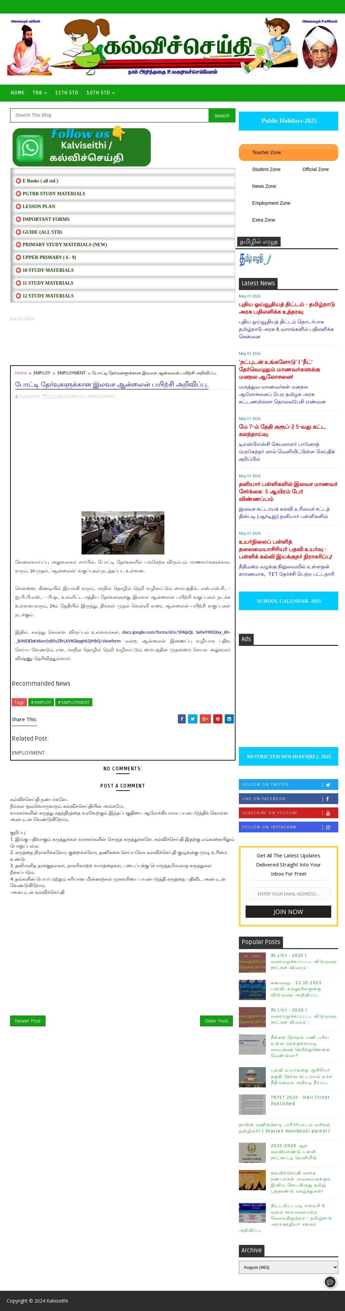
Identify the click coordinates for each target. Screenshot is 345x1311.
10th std (98, 93)
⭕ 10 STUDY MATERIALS (44, 270)
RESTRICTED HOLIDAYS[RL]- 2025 (288, 756)
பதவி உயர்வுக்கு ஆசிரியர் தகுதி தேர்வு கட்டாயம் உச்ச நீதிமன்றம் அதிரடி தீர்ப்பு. (302, 1076)
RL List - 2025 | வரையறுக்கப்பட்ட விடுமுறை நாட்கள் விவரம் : (304, 961)
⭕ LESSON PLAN (35, 206)
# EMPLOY (41, 702)
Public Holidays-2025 (288, 120)
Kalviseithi (57, 1301)
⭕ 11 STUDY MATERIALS (44, 283)
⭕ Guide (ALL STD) (38, 232)
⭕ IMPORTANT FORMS (42, 219)
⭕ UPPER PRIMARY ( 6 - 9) (45, 257)
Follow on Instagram (290, 827)
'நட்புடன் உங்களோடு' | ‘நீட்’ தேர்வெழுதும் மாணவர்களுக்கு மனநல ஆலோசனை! (279, 369)
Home (18, 93)
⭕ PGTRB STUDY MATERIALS (50, 193)
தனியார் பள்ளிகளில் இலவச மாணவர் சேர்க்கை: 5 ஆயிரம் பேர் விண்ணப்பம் (288, 492)
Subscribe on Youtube (290, 813)
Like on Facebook (290, 798)
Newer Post (28, 1021)
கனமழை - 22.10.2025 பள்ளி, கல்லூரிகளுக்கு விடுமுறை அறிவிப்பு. (296, 989)
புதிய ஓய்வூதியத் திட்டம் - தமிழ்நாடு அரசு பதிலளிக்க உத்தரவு (287, 308)
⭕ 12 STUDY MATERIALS (44, 295)
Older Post (216, 1021)
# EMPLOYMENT (74, 702)
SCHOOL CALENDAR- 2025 (288, 601)
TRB (37, 93)
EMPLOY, (78, 396)
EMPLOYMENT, (102, 396)
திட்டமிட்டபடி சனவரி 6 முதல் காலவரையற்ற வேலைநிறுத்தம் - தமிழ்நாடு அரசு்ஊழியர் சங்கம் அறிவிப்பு (286, 1218)
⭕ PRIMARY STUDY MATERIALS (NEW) (61, 244)
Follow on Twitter (290, 784)
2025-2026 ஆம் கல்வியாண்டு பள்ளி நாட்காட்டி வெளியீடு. (295, 1152)
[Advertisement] (122, 343)
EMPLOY (42, 373)
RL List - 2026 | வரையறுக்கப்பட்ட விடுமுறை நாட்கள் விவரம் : (304, 1016)
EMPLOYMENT (72, 373)
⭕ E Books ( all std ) (36, 180)
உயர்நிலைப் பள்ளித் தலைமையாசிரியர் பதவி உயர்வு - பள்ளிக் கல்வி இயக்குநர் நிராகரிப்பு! (285, 549)
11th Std (67, 93)
